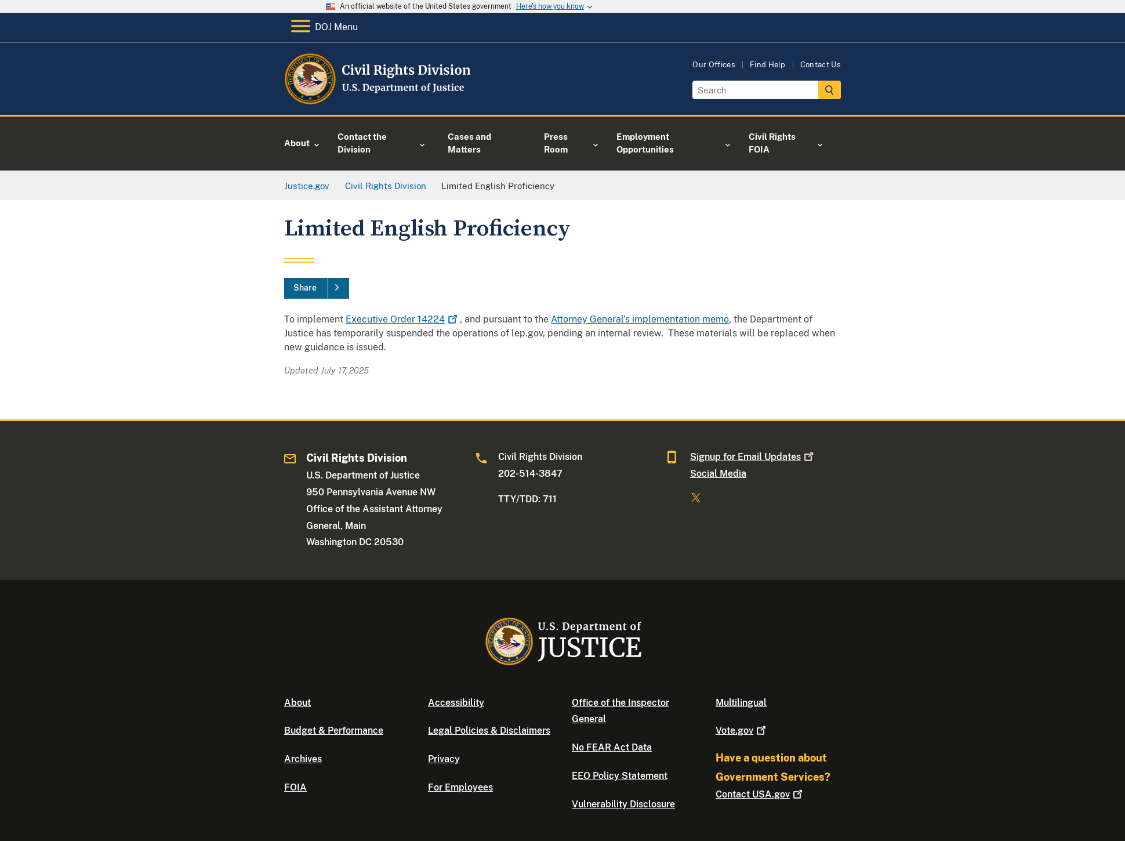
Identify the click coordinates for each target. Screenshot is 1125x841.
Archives (303, 758)
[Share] (316, 288)
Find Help (768, 64)
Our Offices (713, 64)
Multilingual (741, 702)
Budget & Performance (333, 730)
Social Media (718, 473)
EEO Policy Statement (619, 775)
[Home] (378, 101)
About (297, 702)
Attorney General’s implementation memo (640, 319)
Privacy (444, 758)
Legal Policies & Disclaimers (489, 730)
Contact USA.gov (760, 794)
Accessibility (456, 702)
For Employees (460, 787)
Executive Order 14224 (403, 319)
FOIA (295, 787)
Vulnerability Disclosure (623, 804)
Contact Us (820, 64)
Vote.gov (742, 730)
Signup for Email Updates (753, 456)
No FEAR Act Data (612, 747)
